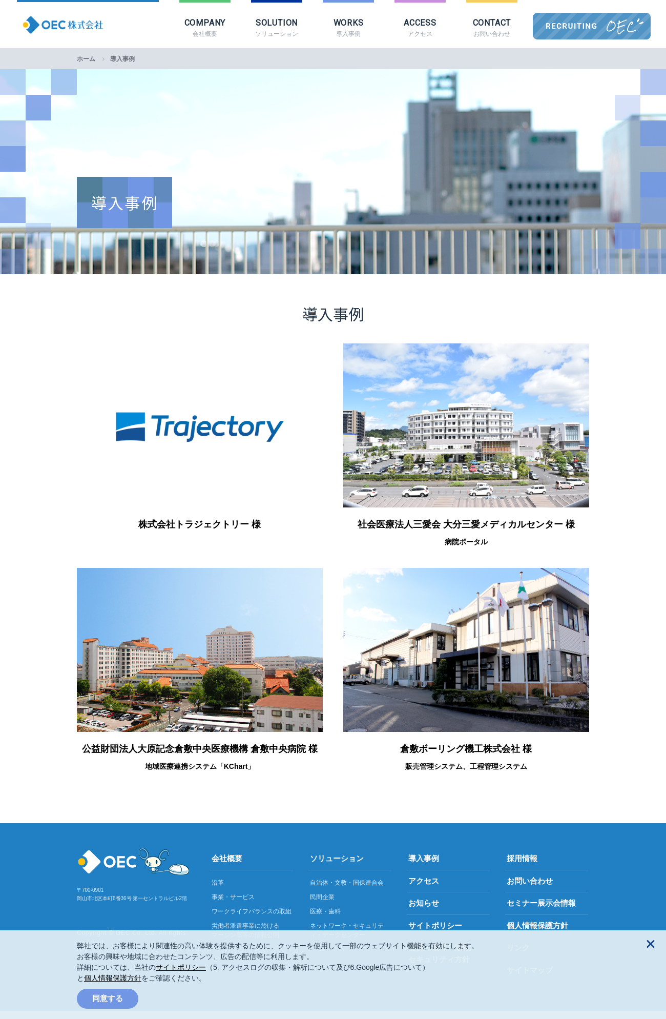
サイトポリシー (181, 967)
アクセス (423, 889)
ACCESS (420, 28)
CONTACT (491, 28)
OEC (621, 26)
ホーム (86, 67)
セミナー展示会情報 (541, 911)
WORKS (348, 28)
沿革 (218, 890)
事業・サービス (233, 905)
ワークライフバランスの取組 (252, 919)
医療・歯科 (325, 919)
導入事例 (423, 866)
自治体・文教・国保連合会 (347, 890)
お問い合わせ (530, 889)
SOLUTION (276, 28)
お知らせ (423, 911)
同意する (107, 998)
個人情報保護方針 (112, 978)
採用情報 (522, 866)
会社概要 (227, 866)
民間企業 (322, 905)
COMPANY (205, 28)
